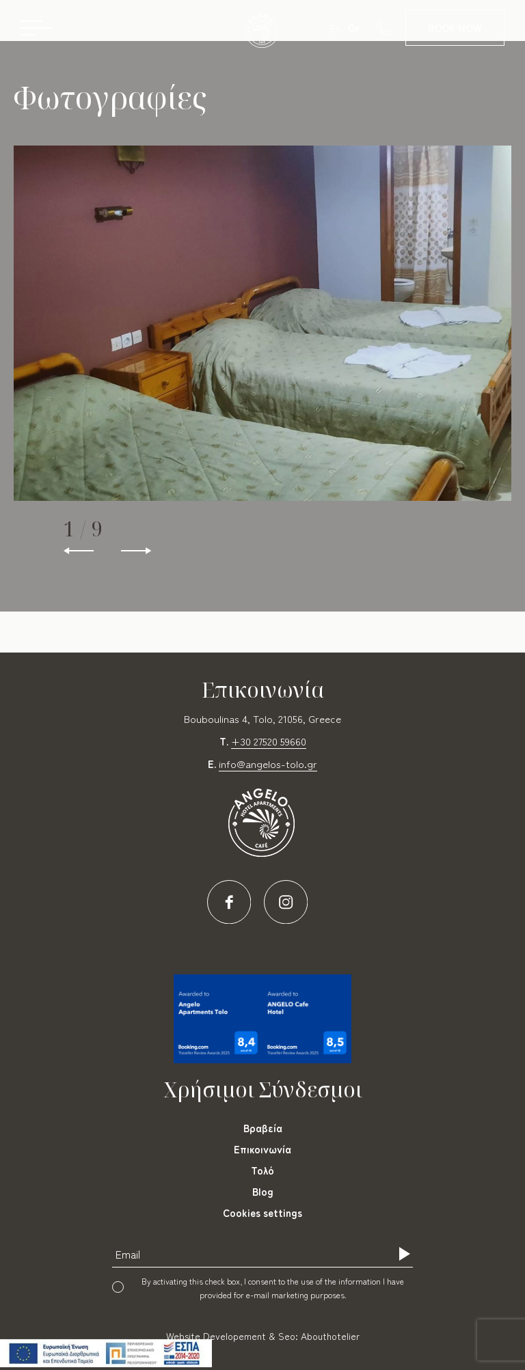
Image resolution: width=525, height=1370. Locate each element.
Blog (262, 1191)
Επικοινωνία (262, 1149)
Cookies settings (262, 1212)
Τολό (262, 1170)
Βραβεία (262, 1128)
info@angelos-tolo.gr (268, 763)
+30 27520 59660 (268, 741)
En (335, 27)
